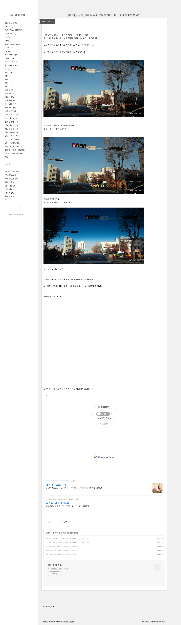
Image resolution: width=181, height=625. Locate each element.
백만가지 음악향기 (12, 172)
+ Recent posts (49, 606)
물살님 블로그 (10, 196)
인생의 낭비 (11, 23)
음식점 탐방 (11, 122)
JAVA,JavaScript (12, 44)
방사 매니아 (9, 189)
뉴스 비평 (10, 104)
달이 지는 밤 (10, 186)
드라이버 (10, 101)
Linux (9, 48)
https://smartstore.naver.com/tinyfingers (60, 499)
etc (7, 69)
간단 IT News (11, 136)
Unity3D (9, 58)
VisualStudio (11, 62)
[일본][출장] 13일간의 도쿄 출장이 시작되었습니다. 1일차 (65, 542)
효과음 (9, 90)
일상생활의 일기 (12, 143)
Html (8, 41)
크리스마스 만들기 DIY (57, 503)
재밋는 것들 (11, 129)
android (9, 27)
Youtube (65, 621)
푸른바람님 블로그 (12, 179)
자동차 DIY (10, 111)
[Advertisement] (104, 457)
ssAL (7, 200)
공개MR (9, 94)
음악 (8, 83)
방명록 (7, 164)
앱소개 (9, 86)
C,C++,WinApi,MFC (13, 30)
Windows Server (12, 65)
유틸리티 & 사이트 (14, 146)
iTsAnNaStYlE (10, 175)
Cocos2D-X (10, 34)
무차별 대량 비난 (18, 15)
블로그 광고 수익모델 (15, 150)
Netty (8, 51)
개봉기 (9, 97)
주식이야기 (10, 108)
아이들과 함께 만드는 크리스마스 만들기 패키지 (67, 506)
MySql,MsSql (11, 55)
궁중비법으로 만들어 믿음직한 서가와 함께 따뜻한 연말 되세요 (74, 488)
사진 (9, 72)
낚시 (8, 79)
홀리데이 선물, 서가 (56, 484)
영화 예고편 (11, 125)
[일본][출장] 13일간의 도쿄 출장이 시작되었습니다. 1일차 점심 (67, 539)
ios (7, 37)
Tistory (151, 621)
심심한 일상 (9, 182)
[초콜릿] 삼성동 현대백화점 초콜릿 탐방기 (60, 550)
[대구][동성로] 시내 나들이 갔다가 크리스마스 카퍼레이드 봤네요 (104, 15)
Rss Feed (45, 621)
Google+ (71, 621)
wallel (164, 621)
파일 (8, 157)
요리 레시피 (11, 118)
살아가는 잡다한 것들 (15, 153)
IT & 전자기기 (12, 139)
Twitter (53, 621)
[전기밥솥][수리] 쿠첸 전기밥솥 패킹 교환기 (60, 546)
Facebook (59, 621)
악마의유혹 (9, 193)
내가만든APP (11, 132)
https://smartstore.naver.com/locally (58, 481)
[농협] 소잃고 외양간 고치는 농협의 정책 (59, 554)
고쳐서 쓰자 (11, 115)
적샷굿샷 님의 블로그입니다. (59, 569)
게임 (8, 76)
